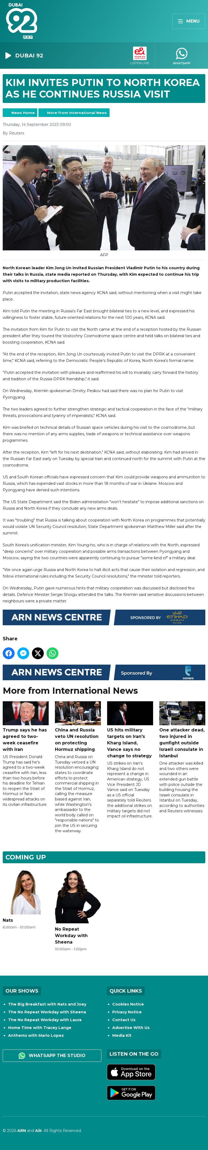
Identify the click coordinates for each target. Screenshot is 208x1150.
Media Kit (121, 1035)
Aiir (38, 1130)
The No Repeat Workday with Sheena (47, 1012)
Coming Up (25, 857)
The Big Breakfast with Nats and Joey (47, 1004)
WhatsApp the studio (52, 1055)
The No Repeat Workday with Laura (44, 1019)
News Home (23, 112)
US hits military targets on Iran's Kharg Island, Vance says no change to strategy (130, 729)
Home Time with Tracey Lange (39, 1027)
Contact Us (124, 1019)
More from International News (77, 112)
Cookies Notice (128, 1004)
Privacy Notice (127, 1012)
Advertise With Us (131, 1027)
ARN (21, 1130)
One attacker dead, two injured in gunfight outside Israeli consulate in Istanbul (182, 729)
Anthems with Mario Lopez (36, 1035)
